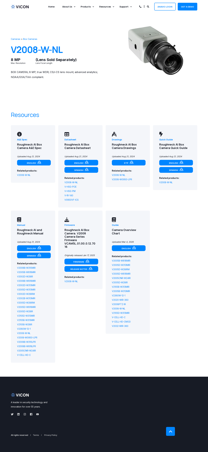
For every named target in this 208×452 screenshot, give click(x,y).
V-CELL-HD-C (24, 355)
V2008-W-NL (23, 175)
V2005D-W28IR (25, 311)
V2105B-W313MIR (26, 320)
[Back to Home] (20, 7)
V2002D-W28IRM (26, 294)
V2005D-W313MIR (26, 289)
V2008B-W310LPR (26, 342)
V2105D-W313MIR (26, 315)
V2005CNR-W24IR (26, 350)
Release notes (78, 269)
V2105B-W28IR (24, 324)
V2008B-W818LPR (26, 346)
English (31, 163)
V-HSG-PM (69, 191)
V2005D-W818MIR (26, 307)
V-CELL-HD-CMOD (121, 321)
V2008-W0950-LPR (122, 179)
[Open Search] (148, 6)
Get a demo (187, 6)
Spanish (78, 170)
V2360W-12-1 (24, 328)
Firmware (78, 261)
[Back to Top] (170, 431)
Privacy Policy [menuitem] (50, 435)
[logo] (20, 395)
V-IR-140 (68, 195)
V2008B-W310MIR (26, 267)
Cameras (15, 39)
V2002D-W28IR (25, 276)
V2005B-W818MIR (26, 272)
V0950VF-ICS (71, 199)
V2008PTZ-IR (119, 304)
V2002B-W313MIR (26, 298)
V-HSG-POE (70, 186)
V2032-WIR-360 (120, 326)
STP (126, 163)
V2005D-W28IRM (26, 302)
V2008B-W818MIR (26, 281)
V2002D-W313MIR (26, 285)
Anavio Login (165, 6)
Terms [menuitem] (36, 435)
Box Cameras (30, 39)
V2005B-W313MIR (121, 291)
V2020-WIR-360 (120, 300)
